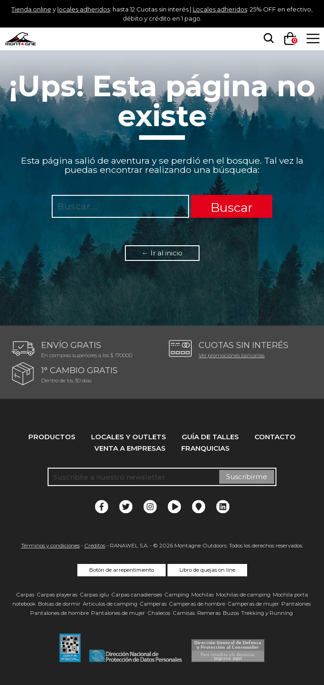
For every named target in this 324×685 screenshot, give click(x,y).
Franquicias (205, 448)
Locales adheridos (252, 9)
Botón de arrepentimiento (121, 570)
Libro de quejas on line (207, 570)
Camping (176, 594)
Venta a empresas (130, 448)
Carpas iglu (94, 594)
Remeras (209, 613)
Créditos (94, 545)
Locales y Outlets (128, 436)
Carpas (25, 594)
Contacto (275, 436)
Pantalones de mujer (118, 613)
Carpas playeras (57, 594)
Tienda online (30, 9)
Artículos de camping (110, 604)
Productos (52, 436)
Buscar (232, 207)
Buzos (231, 613)
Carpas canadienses (136, 594)
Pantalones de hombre (59, 613)
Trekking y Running (267, 613)
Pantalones (296, 604)
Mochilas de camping (243, 594)
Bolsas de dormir (59, 604)
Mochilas (202, 594)
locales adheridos (91, 9)
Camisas (184, 613)
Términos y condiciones (50, 545)
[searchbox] (266, 38)
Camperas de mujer (253, 604)
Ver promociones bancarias (232, 355)
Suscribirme (246, 476)
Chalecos (158, 613)
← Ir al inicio (162, 253)
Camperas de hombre (197, 604)
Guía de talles (210, 436)
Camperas (153, 604)
